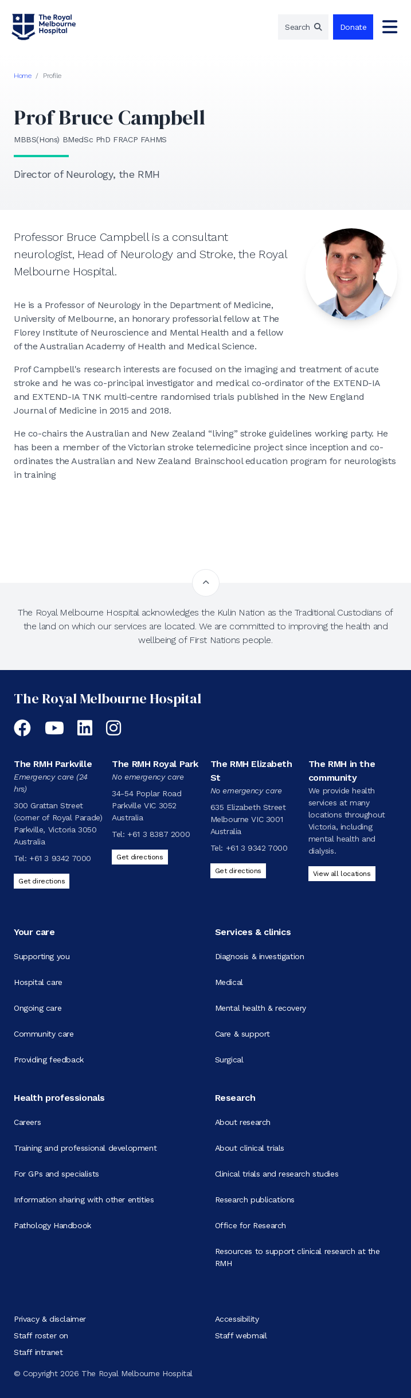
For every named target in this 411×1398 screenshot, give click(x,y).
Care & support (242, 1033)
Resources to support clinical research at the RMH (297, 1257)
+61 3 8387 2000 (158, 834)
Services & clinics (253, 931)
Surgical (229, 1059)
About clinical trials (250, 1147)
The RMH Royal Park (155, 763)
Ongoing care (37, 1008)
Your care (34, 931)
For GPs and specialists (56, 1173)
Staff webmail (241, 1335)
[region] (303, 27)
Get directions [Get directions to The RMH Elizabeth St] (238, 871)
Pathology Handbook (52, 1225)
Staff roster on (41, 1335)
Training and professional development (85, 1147)
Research (235, 1097)
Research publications (255, 1199)
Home (22, 76)
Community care (43, 1033)
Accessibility (237, 1318)
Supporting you (41, 956)
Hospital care (38, 982)
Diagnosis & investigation (259, 956)
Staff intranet (38, 1352)
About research (243, 1122)
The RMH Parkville (53, 763)
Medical (229, 982)
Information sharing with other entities (84, 1199)
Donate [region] (353, 27)
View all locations (342, 874)
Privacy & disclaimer (50, 1318)
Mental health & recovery (260, 1008)
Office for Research (250, 1225)
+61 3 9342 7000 (60, 858)
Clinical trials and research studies (277, 1173)
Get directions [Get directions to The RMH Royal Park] (139, 857)
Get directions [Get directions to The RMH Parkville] (41, 881)
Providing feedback (49, 1059)
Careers (27, 1122)
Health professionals (59, 1097)
